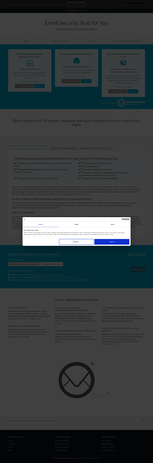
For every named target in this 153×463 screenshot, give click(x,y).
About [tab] (112, 224)
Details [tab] (76, 224)
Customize (76, 241)
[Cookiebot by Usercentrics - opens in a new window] (118, 219)
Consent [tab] (40, 224)
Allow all (112, 241)
